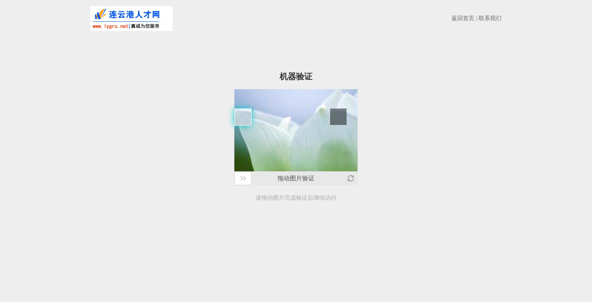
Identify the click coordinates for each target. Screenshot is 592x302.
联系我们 (490, 18)
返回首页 (462, 18)
